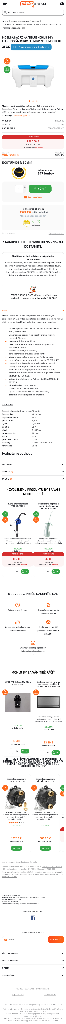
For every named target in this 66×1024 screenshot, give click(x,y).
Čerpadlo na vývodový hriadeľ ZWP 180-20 (16, 780)
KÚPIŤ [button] (26, 571)
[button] (25, 571)
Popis (4, 310)
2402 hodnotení (40, 212)
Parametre (7, 464)
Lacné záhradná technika (12, 862)
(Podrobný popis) (22, 115)
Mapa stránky (17, 994)
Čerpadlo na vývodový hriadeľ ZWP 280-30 (45, 780)
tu (61, 1005)
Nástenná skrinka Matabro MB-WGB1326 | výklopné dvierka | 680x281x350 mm (48, 684)
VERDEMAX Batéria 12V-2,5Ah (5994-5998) (17, 683)
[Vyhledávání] (33, 12)
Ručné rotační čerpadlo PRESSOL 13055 (18, 505)
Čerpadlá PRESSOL (56, 233)
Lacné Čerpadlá (30, 862)
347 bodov (46, 173)
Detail (16, 848)
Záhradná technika (20, 21)
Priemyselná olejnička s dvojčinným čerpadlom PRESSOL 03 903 (48, 506)
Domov (5, 21)
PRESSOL (59, 120)
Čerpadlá (36, 21)
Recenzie (7, 472)
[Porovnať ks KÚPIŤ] (11, 571)
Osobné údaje (50, 994)
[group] (17, 539)
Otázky (7, 479)
